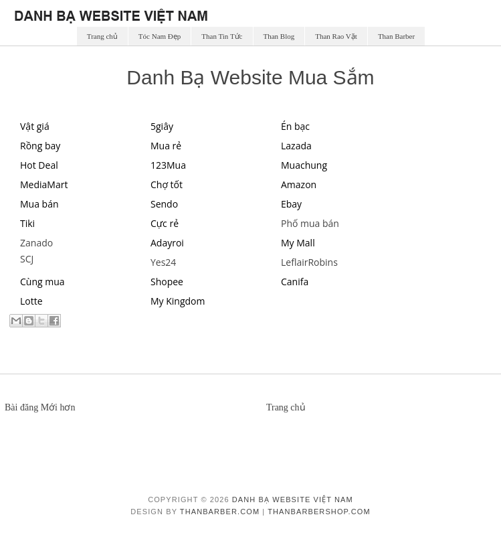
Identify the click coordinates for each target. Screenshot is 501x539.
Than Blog (279, 36)
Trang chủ (102, 36)
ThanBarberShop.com (319, 512)
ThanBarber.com (220, 512)
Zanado (36, 242)
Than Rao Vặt (336, 36)
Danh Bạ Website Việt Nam (292, 499)
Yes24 (163, 262)
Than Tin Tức (221, 36)
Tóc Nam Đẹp (159, 36)
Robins (322, 262)
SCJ (26, 258)
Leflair (294, 262)
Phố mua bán (310, 223)
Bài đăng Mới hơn (40, 407)
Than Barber (396, 36)
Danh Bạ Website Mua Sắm (250, 77)
